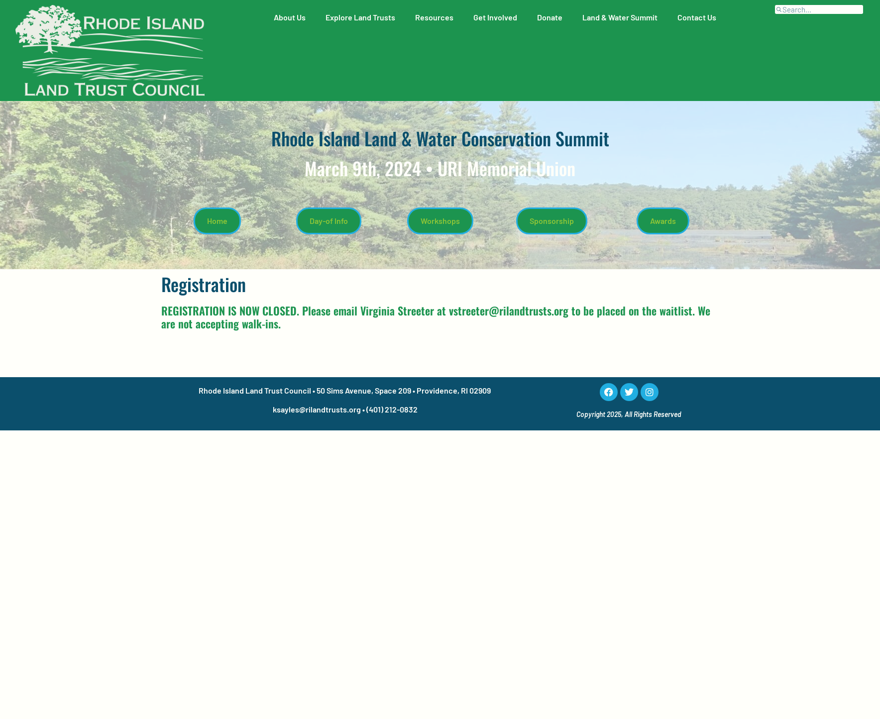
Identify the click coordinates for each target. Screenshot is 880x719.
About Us (290, 17)
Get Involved (495, 17)
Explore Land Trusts (360, 17)
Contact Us (696, 17)
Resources (434, 17)
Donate (549, 17)
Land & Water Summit (620, 17)
